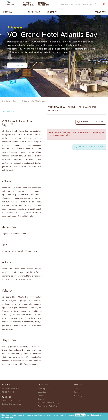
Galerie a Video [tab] (56, 110)
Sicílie (15, 101)
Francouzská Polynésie (47, 406)
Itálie (8, 101)
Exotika (7, 12)
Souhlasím (80, 415)
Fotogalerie (17, 65)
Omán (40, 395)
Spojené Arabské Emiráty (48, 402)
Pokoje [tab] (71, 107)
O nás (76, 388)
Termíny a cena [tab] (56, 107)
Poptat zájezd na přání (90, 147)
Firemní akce (33, 12)
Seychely (42, 399)
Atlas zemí (100, 12)
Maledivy (41, 388)
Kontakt (77, 392)
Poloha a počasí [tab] (87, 107)
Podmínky (78, 395)
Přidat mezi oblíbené (92, 122)
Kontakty (52, 12)
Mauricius (42, 392)
